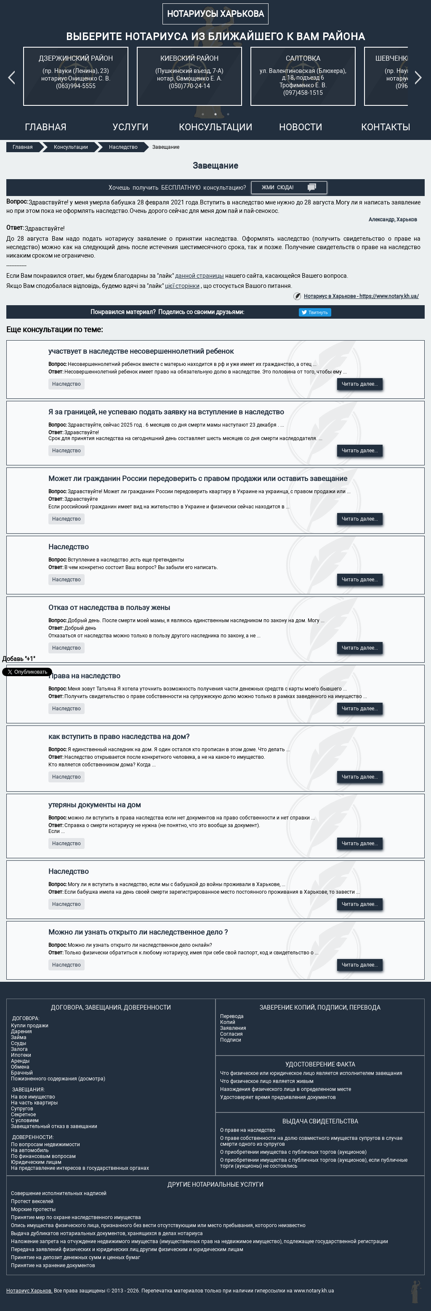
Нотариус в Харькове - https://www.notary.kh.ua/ (361, 296)
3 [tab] (228, 114)
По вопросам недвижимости (45, 1144)
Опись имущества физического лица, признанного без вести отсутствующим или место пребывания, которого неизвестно (158, 1225)
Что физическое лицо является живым (267, 1081)
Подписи (230, 1040)
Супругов (22, 1109)
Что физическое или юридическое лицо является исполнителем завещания (311, 1073)
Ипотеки (21, 1055)
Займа (19, 1037)
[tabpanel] (75, 76)
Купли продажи (29, 1026)
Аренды (20, 1061)
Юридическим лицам (36, 1162)
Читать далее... (360, 384)
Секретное (23, 1115)
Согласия (231, 1034)
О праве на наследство (247, 1130)
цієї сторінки (182, 285)
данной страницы (199, 275)
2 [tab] (215, 114)
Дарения (21, 1031)
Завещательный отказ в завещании (54, 1126)
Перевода (232, 1016)
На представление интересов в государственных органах (80, 1168)
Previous (13, 77)
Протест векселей (32, 1201)
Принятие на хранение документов (53, 1265)
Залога (19, 1049)
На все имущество (33, 1097)
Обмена (20, 1067)
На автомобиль (30, 1150)
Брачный (22, 1073)
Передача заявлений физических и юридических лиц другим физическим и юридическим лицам (127, 1249)
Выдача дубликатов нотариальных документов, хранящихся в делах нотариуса (107, 1233)
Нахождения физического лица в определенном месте (285, 1089)
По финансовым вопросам (43, 1156)
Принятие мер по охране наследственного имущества (76, 1217)
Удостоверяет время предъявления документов (278, 1097)
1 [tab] (203, 114)
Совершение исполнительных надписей (58, 1193)
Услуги (130, 127)
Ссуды (18, 1043)
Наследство (66, 384)
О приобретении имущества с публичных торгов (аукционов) (293, 1152)
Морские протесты (33, 1209)
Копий (227, 1022)
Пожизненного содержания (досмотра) (58, 1079)
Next (420, 77)
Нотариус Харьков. (29, 1291)
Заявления (233, 1028)
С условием (25, 1120)
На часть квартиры (34, 1103)
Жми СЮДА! (289, 188)
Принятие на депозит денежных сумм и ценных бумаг (75, 1257)
